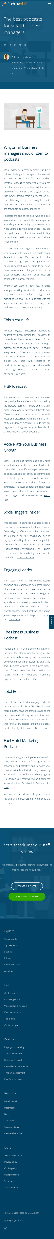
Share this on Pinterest (20, 44)
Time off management (14, 1072)
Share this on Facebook (10, 44)
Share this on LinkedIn (15, 44)
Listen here (19, 373)
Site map (8, 1181)
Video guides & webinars (15, 1005)
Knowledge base (11, 999)
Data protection (11, 1174)
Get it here (14, 619)
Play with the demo (27, 896)
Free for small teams (13, 1079)
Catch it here (32, 679)
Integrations (9, 1107)
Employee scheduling (14, 1047)
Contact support (11, 1025)
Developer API (11, 1101)
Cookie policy (10, 1168)
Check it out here (30, 431)
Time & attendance (13, 1053)
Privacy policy (10, 1161)
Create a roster (27, 886)
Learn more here (25, 557)
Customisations (11, 1126)
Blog (6, 1114)
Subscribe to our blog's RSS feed (25, 44)
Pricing (7, 958)
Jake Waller (30, 57)
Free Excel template (13, 1133)
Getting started (11, 993)
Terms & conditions (13, 1155)
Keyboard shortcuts (13, 1012)
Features (8, 951)
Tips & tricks (10, 1018)
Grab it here (41, 728)
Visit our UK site (11, 1187)
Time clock (9, 1120)
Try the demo (10, 945)
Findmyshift (9, 1205)
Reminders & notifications (16, 1066)
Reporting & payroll (13, 1060)
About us (8, 970)
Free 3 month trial (12, 964)
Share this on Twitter (5, 44)
